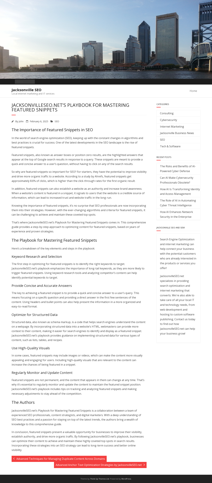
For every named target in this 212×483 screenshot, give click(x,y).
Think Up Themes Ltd (99, 479)
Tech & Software (170, 146)
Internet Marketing (172, 126)
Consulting (167, 113)
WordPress (126, 479)
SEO (57, 121)
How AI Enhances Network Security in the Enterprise (176, 214)
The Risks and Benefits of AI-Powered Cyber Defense (178, 168)
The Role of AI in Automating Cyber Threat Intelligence (178, 203)
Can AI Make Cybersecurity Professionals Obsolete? (176, 180)
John (21, 121)
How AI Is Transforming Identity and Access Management (180, 191)
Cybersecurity (168, 120)
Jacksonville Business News (177, 133)
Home (193, 91)
